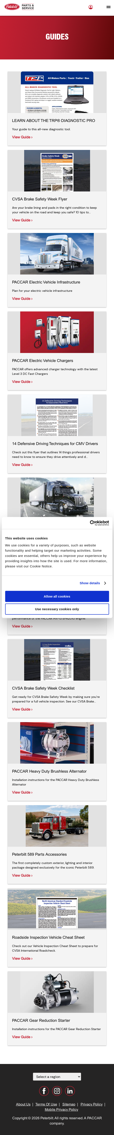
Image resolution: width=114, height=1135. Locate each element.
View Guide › (22, 137)
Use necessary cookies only (57, 609)
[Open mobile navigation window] (108, 7)
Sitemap (68, 1104)
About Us (23, 1104)
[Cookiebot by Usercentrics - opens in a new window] (90, 523)
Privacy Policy (92, 1104)
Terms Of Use (46, 1104)
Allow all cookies (57, 596)
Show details (90, 583)
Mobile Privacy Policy (61, 1109)
